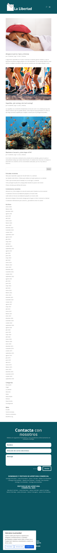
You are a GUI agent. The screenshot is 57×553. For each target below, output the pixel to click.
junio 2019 (8, 360)
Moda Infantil (9, 396)
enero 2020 (8, 344)
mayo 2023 (8, 258)
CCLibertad (10, 56)
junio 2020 (8, 332)
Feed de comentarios (11, 414)
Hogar (7, 387)
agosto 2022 (9, 279)
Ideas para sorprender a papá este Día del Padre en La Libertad (21, 176)
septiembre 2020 (10, 325)
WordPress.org (9, 416)
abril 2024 (8, 244)
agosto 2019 (9, 355)
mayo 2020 (8, 334)
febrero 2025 (9, 223)
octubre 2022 (9, 274)
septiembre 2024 (10, 234)
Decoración (8, 385)
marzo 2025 (9, 220)
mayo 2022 (8, 285)
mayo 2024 (8, 241)
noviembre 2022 (10, 272)
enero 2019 (8, 369)
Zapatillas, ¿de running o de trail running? (19, 103)
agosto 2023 (9, 251)
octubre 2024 (9, 232)
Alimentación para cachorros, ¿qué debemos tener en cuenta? (28, 200)
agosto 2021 (9, 304)
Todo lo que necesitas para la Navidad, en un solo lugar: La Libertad (22, 180)
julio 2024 (8, 239)
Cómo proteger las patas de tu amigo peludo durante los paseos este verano (24, 182)
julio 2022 (8, 281)
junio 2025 (8, 216)
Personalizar (9, 546)
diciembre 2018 (9, 371)
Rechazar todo (19, 546)
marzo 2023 (9, 262)
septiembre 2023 (10, 248)
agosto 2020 (9, 327)
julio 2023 (8, 253)
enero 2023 (8, 267)
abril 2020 (8, 337)
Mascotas (8, 392)
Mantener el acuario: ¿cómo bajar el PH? (19, 152)
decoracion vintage (10, 198)
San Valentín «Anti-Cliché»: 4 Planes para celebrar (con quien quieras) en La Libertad (26, 178)
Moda (7, 394)
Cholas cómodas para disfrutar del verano (16, 185)
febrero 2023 (9, 265)
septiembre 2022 (10, 276)
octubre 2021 (9, 302)
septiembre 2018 (10, 378)
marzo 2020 (9, 339)
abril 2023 (8, 260)
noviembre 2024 (10, 230)
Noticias (24, 56)
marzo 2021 (9, 311)
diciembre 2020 (9, 318)
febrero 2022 (9, 292)
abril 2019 (8, 362)
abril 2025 (8, 218)
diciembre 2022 (9, 269)
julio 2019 (8, 358)
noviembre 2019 (10, 348)
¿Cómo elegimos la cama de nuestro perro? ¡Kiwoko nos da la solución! (29, 191)
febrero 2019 (9, 367)
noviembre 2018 (10, 374)
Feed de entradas (10, 412)
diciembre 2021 (9, 297)
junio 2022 (8, 283)
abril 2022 (8, 288)
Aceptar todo (29, 546)
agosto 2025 (9, 213)
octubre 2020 (9, 323)
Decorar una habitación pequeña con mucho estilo (25, 193)
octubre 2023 (9, 246)
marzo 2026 (9, 206)
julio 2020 (8, 330)
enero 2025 (8, 225)
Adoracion (8, 191)
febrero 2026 (9, 209)
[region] (19, 540)
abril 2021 (8, 309)
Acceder (8, 409)
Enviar (46, 468)
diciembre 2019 (9, 346)
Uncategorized (9, 403)
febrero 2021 (9, 313)
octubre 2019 (9, 351)
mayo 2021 (8, 306)
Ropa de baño (9, 401)
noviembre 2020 (10, 320)
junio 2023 (8, 255)
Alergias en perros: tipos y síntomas (17, 54)
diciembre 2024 (9, 227)
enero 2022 (8, 295)
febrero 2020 (9, 341)
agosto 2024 (9, 237)
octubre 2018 (9, 376)
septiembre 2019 (10, 353)
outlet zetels (9, 196)
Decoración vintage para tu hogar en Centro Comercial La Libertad (33, 198)
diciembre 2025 (9, 211)
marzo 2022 (9, 290)
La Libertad (8, 389)
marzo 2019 (9, 364)
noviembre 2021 (10, 299)
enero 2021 (8, 316)
